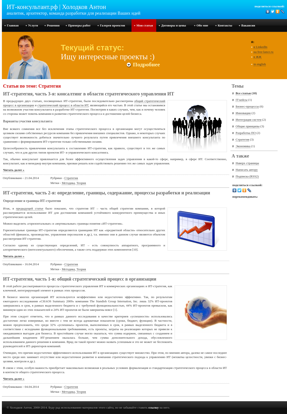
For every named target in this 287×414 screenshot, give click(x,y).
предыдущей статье (29, 208)
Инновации (243, 113)
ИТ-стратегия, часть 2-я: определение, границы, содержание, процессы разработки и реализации (106, 192)
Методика (68, 183)
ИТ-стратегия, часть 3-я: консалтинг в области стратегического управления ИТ (88, 93)
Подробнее (143, 64)
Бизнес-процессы (247, 106)
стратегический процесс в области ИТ (62, 105)
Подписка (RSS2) (247, 176)
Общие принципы (247, 126)
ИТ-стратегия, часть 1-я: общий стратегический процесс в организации (79, 279)
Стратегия (71, 178)
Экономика (243, 146)
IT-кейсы (241, 100)
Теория (81, 183)
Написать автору (247, 169)
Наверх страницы (247, 163)
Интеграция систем (248, 119)
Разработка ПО (246, 133)
